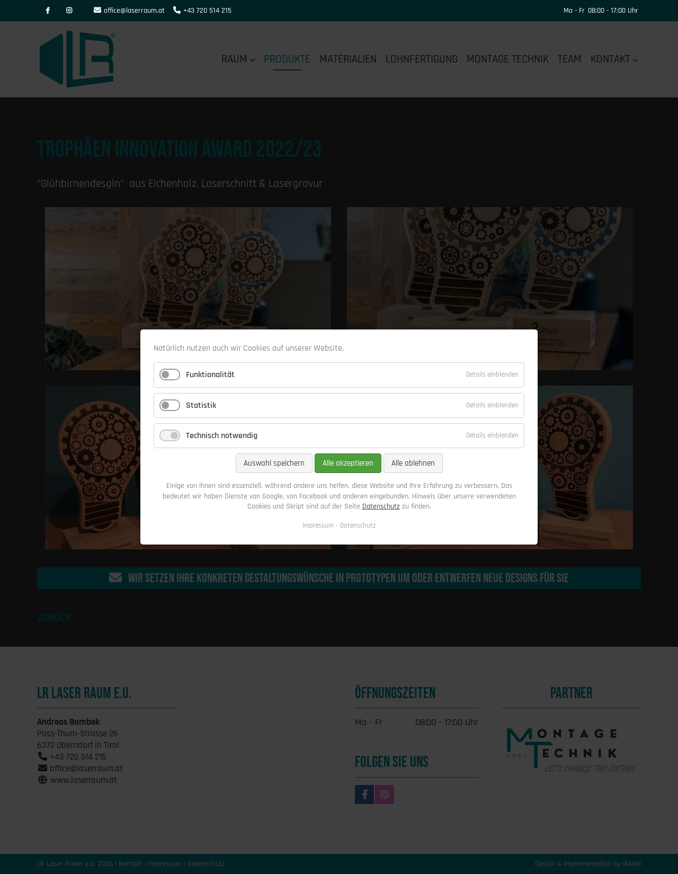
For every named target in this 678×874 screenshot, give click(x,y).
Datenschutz (381, 506)
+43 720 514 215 (207, 10)
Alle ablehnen (413, 463)
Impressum (318, 525)
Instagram (68, 10)
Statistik (201, 405)
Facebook (47, 10)
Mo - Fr (574, 10)
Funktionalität (210, 375)
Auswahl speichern (274, 463)
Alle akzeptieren (348, 463)
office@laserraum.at (134, 10)
